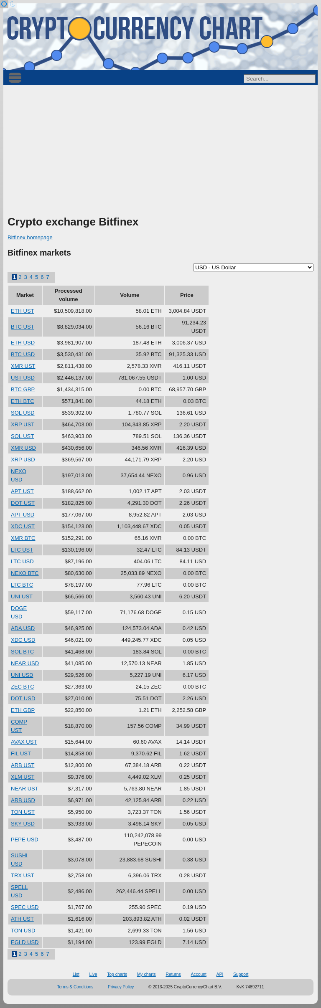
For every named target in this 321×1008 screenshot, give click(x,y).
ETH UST (22, 311)
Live (93, 974)
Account (198, 974)
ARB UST (22, 765)
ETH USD (23, 342)
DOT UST (23, 503)
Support (240, 974)
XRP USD (23, 459)
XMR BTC (23, 538)
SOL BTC (22, 651)
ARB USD (23, 800)
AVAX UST (24, 742)
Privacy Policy (121, 987)
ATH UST (22, 919)
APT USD (22, 515)
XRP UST (22, 424)
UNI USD (22, 675)
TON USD (23, 930)
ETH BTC (22, 401)
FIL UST (21, 753)
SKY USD (23, 824)
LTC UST (22, 550)
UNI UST (22, 596)
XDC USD (23, 640)
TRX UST (22, 875)
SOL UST (22, 436)
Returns (173, 974)
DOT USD (23, 698)
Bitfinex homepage (30, 237)
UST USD (23, 378)
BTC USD (23, 354)
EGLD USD (24, 942)
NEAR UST (24, 788)
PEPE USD (24, 839)
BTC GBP (23, 389)
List (76, 974)
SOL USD (23, 413)
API (220, 974)
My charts (146, 974)
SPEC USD (24, 907)
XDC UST (23, 526)
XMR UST (23, 366)
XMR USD (23, 448)
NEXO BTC (24, 573)
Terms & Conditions (75, 987)
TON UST (23, 812)
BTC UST (22, 327)
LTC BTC (22, 585)
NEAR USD (25, 663)
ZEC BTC (22, 687)
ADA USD (23, 628)
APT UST (22, 491)
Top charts (117, 974)
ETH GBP (23, 710)
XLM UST (22, 777)
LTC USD (22, 561)
